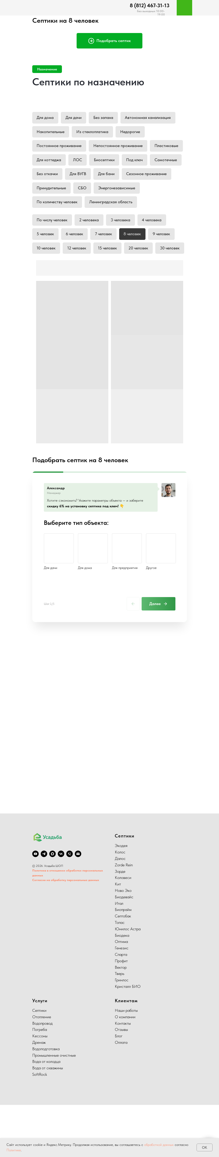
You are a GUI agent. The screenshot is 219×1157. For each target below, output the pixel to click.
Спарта (121, 1006)
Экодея (121, 897)
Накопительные (51, 132)
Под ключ (45, 176)
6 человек (75, 253)
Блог (119, 1088)
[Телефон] (69, 906)
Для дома (45, 117)
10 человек (46, 268)
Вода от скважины (47, 1120)
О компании (125, 1068)
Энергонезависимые (55, 205)
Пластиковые (49, 161)
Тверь (119, 1025)
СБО (165, 191)
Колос (120, 904)
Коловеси (123, 929)
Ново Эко (123, 942)
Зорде (120, 923)
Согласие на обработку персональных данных (65, 932)
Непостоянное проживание (119, 147)
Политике (13, 1150)
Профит (121, 1013)
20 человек (140, 268)
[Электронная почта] (78, 906)
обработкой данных (159, 1145)
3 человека (122, 239)
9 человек (164, 253)
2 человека (90, 239)
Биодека (122, 987)
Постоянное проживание (59, 147)
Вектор (121, 1019)
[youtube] (35, 906)
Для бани (45, 191)
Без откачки (111, 176)
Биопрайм (123, 961)
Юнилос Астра (128, 981)
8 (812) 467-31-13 (149, 5)
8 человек (134, 253)
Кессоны (39, 1088)
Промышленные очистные (54, 1107)
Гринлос (121, 1032)
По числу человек (52, 239)
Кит (118, 936)
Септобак (123, 968)
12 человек (77, 268)
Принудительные (133, 191)
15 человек (109, 268)
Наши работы (126, 1062)
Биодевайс (124, 949)
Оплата (121, 1094)
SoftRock (39, 1126)
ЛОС (114, 161)
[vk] (61, 906)
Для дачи (75, 117)
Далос (120, 910)
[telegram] (44, 906)
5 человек (45, 253)
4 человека (154, 239)
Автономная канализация (150, 117)
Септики (39, 1062)
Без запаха (105, 117)
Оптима (121, 993)
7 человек (104, 253)
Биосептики (142, 161)
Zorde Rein (124, 917)
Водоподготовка (46, 1100)
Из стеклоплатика (93, 132)
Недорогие (132, 132)
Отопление (41, 1068)
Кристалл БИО (128, 1038)
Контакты (123, 1075)
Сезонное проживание (86, 191)
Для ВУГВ (142, 176)
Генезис (121, 1000)
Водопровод (42, 1075)
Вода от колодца (46, 1113)
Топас (120, 974)
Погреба (39, 1081)
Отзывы (121, 1081)
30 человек (47, 282)
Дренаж (39, 1094)
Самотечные (77, 176)
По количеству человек (106, 205)
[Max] (52, 906)
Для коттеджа (85, 161)
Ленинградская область (58, 220)
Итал (119, 955)
